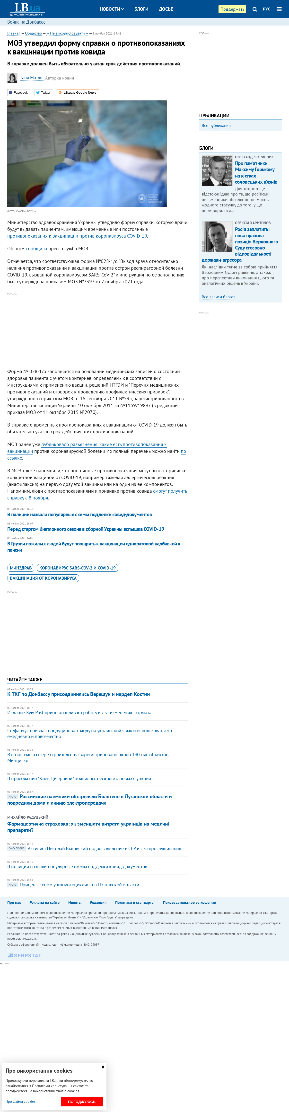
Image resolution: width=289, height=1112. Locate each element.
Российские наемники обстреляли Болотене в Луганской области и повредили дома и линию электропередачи (89, 799)
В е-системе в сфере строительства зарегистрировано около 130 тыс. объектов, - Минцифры (89, 757)
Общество (33, 33)
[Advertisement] (98, 330)
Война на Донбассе (26, 22)
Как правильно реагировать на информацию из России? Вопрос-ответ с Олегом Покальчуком (238, 184)
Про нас (14, 902)
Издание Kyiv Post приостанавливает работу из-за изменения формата (79, 712)
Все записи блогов (218, 358)
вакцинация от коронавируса (43, 578)
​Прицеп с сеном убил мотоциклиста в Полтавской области (73, 884)
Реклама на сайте (45, 902)
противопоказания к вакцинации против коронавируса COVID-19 (77, 236)
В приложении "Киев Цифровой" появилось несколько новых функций (79, 778)
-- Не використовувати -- (67, 33)
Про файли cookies (20, 1101)
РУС (266, 9)
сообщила (36, 248)
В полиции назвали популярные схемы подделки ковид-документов (79, 514)
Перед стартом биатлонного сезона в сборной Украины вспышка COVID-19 (85, 529)
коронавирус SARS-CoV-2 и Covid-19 (77, 568)
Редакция (98, 902)
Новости (112, 9)
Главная (13, 33)
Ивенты (74, 902)
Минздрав (21, 568)
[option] (240, 171)
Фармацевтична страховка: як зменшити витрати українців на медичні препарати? (88, 826)
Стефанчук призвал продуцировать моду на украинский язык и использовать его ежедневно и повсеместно (89, 733)
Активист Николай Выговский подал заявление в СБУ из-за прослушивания (94, 848)
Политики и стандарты (134, 902)
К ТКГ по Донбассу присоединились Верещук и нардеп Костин (78, 694)
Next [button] (279, 172)
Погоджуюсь (82, 1102)
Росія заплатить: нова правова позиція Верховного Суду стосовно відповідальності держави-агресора (240, 306)
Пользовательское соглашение (189, 902)
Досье (166, 9)
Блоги (141, 9)
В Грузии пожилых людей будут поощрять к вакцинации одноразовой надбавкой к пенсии (93, 546)
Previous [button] (202, 172)
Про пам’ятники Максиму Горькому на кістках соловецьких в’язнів (256, 234)
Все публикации (216, 125)
